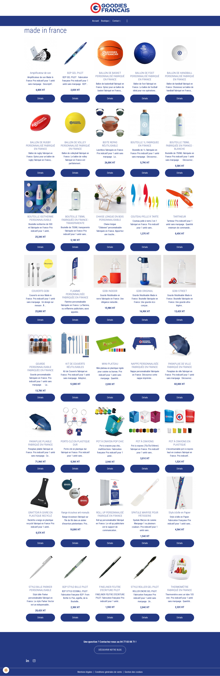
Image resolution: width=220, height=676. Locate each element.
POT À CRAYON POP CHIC (110, 441)
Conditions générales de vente (108, 672)
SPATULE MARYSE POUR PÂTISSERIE (144, 514)
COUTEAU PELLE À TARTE (145, 216)
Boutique (105, 21)
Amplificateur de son (40, 73)
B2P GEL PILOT (75, 73)
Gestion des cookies (134, 672)
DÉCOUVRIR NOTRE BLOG (110, 649)
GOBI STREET (179, 291)
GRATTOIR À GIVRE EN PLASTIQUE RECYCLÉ (40, 514)
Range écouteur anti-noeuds (75, 512)
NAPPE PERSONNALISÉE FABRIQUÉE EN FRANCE (144, 365)
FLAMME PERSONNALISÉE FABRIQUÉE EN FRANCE (75, 294)
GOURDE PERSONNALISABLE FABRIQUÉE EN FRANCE (40, 367)
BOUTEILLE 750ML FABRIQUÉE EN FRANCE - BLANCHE (179, 145)
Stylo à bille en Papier (179, 512)
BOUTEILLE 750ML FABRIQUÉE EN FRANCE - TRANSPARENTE (75, 220)
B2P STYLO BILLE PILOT (75, 586)
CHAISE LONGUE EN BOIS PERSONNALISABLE (110, 218)
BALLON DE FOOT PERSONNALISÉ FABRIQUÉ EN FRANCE (144, 76)
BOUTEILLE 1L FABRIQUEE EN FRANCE (145, 144)
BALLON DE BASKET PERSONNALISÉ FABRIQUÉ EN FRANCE (110, 76)
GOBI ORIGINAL (144, 291)
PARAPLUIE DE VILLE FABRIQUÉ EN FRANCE (179, 365)
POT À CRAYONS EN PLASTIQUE (179, 443)
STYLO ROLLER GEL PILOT (145, 586)
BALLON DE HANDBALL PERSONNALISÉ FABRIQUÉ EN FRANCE (179, 76)
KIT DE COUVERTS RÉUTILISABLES (75, 365)
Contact (116, 21)
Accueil (95, 21)
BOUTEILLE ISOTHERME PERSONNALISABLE (40, 218)
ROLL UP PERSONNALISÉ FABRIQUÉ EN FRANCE (110, 514)
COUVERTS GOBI (40, 291)
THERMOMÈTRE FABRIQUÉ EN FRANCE (179, 588)
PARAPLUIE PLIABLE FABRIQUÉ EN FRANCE (40, 443)
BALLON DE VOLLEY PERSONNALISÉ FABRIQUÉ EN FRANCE (75, 145)
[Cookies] (6, 670)
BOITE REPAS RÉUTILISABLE (110, 144)
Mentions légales (84, 672)
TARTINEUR (179, 216)
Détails (40, 98)
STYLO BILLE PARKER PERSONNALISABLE (40, 588)
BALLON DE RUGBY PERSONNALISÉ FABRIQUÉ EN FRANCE (40, 145)
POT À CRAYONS (145, 441)
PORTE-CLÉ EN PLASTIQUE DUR (75, 443)
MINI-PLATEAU (110, 363)
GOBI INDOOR (110, 291)
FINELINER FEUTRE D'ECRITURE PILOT (110, 588)
